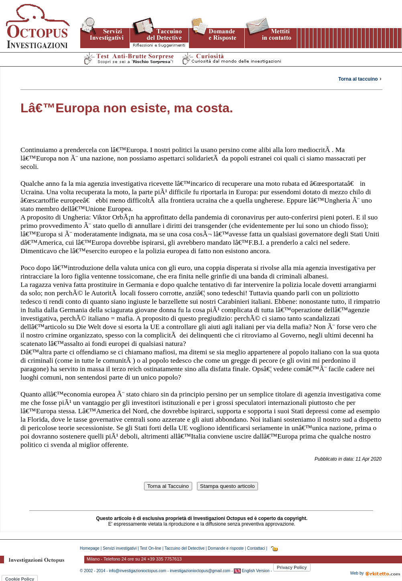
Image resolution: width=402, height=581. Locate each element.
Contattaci (256, 548)
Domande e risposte (226, 548)
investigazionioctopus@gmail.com (200, 571)
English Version (255, 571)
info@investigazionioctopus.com (137, 571)
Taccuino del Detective (184, 548)
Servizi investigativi (119, 548)
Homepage (89, 548)
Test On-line (150, 548)
